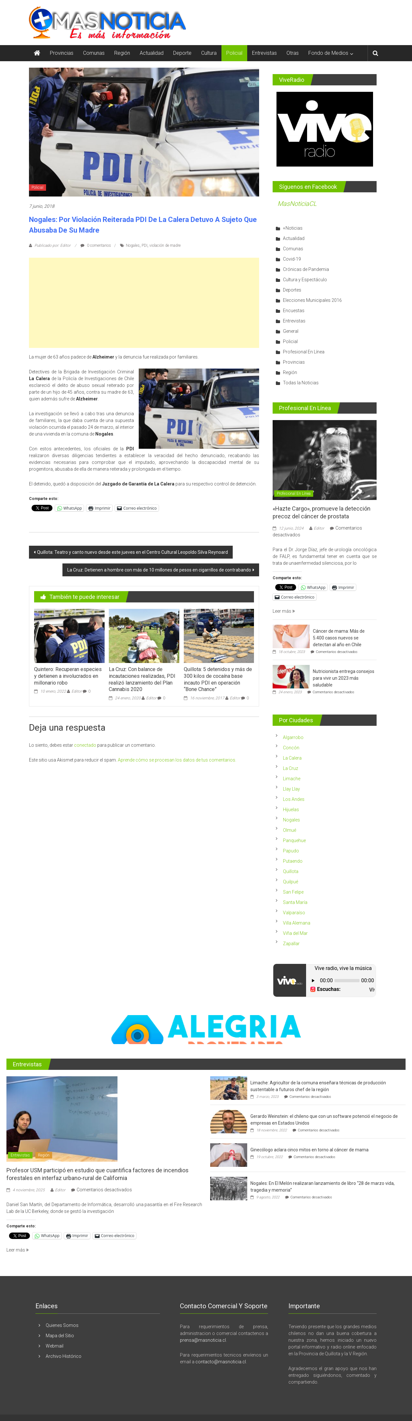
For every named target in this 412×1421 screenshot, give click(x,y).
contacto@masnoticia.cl (220, 1361)
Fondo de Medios (328, 53)
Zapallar (291, 943)
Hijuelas (291, 809)
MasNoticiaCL (297, 203)
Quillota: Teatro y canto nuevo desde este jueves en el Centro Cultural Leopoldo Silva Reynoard (132, 552)
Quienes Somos (62, 1325)
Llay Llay (291, 789)
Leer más (284, 611)
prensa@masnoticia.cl (203, 1340)
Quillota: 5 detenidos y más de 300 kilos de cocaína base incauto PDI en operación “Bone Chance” (218, 679)
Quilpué (290, 881)
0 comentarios (95, 245)
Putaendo (293, 861)
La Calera (292, 758)
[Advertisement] (144, 303)
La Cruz (290, 768)
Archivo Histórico (63, 1356)
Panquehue (294, 840)
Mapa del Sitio (60, 1335)
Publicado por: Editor (52, 245)
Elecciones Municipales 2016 (312, 300)
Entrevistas (264, 53)
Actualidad (152, 53)
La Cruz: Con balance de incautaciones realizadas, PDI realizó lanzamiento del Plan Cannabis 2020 (142, 679)
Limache (291, 778)
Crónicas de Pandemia (306, 269)
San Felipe (293, 892)
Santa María (295, 902)
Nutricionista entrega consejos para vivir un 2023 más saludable (343, 678)
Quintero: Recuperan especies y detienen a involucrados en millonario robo (68, 676)
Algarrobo (293, 737)
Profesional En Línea (303, 351)
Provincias (61, 53)
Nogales (133, 245)
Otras (292, 53)
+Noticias (293, 228)
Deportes (292, 290)
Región (122, 53)
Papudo (291, 850)
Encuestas (293, 310)
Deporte (182, 53)
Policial (234, 53)
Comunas (94, 53)
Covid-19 (292, 259)
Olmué (289, 830)
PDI (144, 245)
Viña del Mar (295, 933)
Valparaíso (294, 912)
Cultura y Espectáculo (305, 279)
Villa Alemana (296, 923)
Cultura (209, 53)
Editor (76, 691)
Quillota (290, 871)
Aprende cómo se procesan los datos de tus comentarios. (177, 760)
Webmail (54, 1346)
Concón (291, 747)
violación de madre (165, 245)
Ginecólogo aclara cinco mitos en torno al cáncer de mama (309, 1149)
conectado (85, 745)
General (290, 331)
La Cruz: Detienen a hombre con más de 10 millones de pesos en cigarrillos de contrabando (159, 569)
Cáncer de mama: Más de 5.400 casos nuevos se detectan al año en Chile (339, 638)
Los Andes (293, 799)
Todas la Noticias (301, 382)
